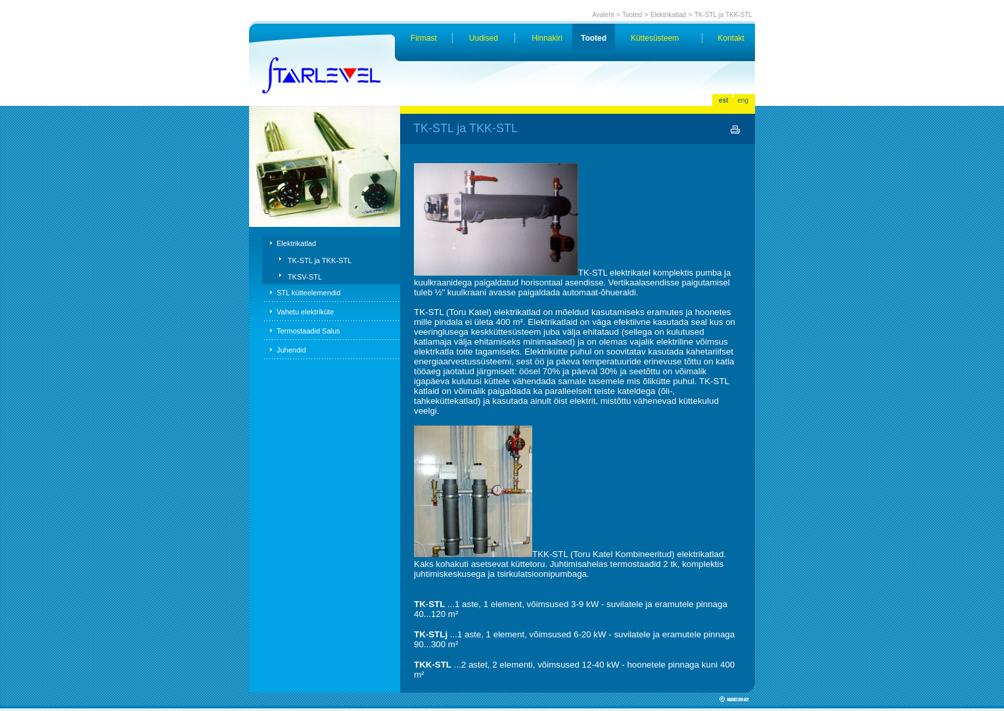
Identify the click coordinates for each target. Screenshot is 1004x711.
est (723, 100)
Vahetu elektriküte (305, 312)
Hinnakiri (547, 38)
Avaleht (603, 14)
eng (742, 100)
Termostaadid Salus (308, 331)
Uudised (483, 38)
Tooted (632, 14)
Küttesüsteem (655, 38)
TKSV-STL (305, 277)
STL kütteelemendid (308, 293)
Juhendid (291, 350)
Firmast (424, 38)
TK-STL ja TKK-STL (723, 14)
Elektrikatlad (668, 14)
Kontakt (731, 38)
